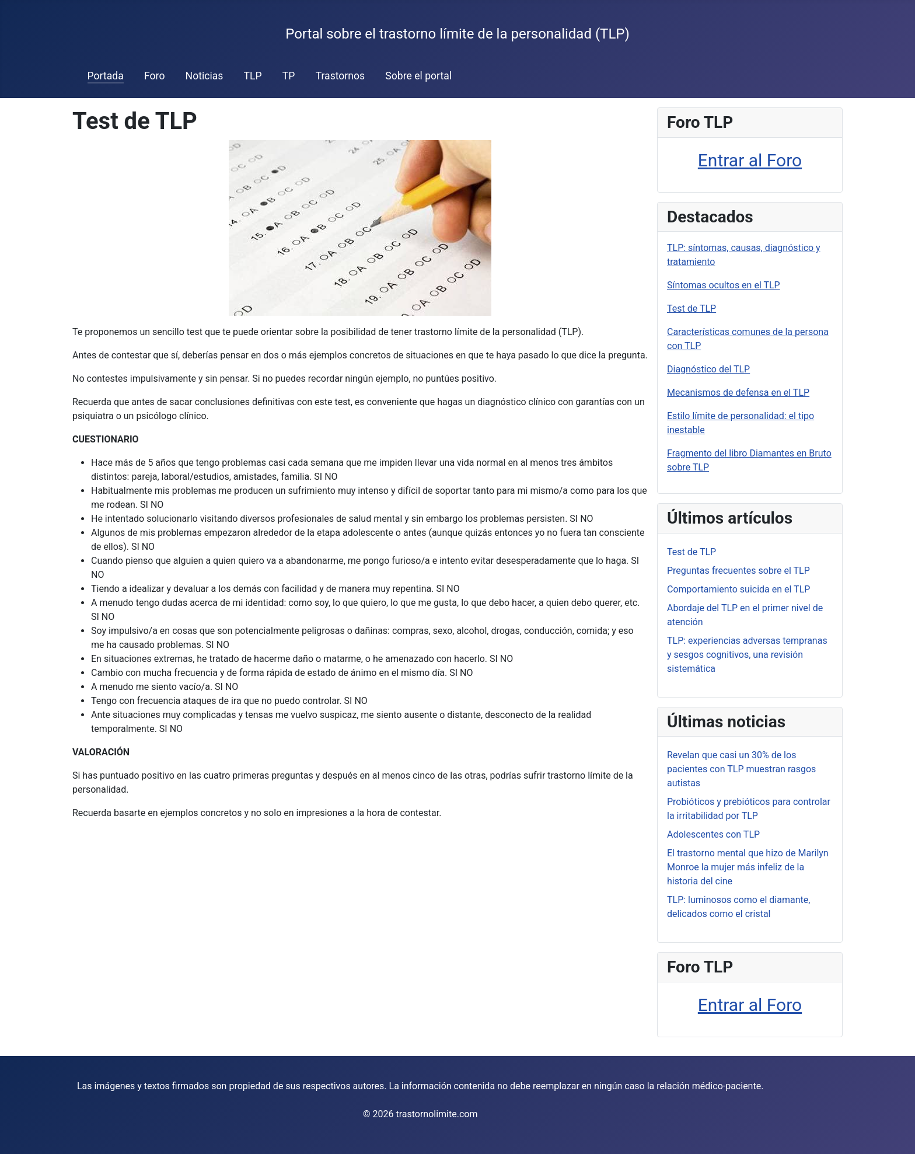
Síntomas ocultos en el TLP (723, 285)
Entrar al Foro (750, 160)
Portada (106, 76)
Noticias (204, 76)
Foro (154, 76)
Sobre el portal (418, 76)
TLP (253, 76)
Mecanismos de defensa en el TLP (738, 392)
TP (288, 76)
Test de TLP (691, 308)
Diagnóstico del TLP (708, 369)
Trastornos (340, 76)
